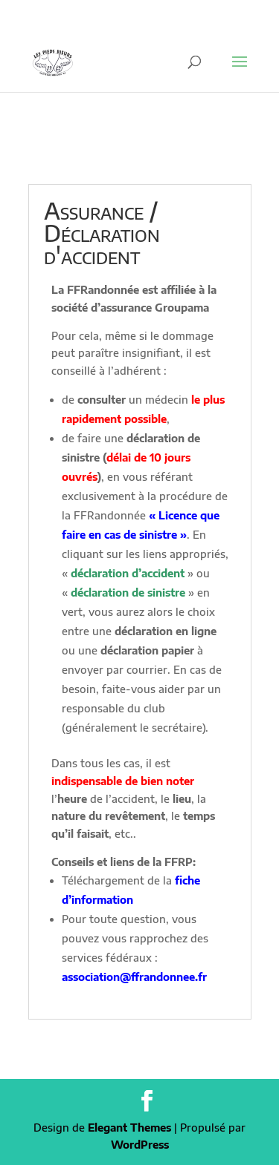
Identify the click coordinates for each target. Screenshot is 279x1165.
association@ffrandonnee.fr (134, 977)
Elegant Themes (129, 1127)
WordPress (140, 1144)
